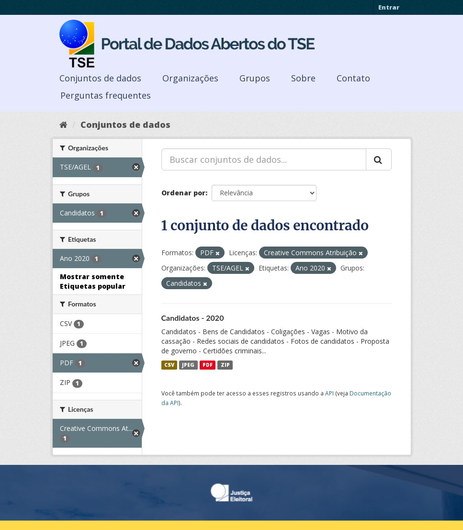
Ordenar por (183, 192)
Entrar (388, 7)
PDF (208, 364)
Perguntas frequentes (105, 95)
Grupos (254, 78)
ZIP (225, 364)
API (329, 393)
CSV (169, 364)
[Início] (63, 124)
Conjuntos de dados (100, 78)
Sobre (303, 78)
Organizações (190, 78)
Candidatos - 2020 (192, 317)
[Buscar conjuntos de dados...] (263, 159)
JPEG (188, 364)
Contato (353, 78)
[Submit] (379, 159)
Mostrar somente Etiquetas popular (92, 281)
